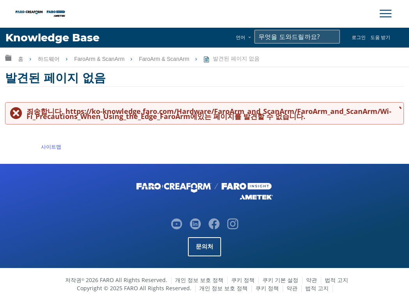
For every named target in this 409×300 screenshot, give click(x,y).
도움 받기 (380, 37)
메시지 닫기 (399, 107)
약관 (311, 280)
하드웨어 (49, 59)
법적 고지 (336, 280)
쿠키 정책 (243, 280)
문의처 (205, 246)
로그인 (359, 37)
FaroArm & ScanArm (100, 59)
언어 (240, 37)
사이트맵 (51, 146)
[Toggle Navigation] (385, 13)
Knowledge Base (52, 37)
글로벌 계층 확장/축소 (8, 57)
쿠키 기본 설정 (280, 280)
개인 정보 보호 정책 (199, 280)
